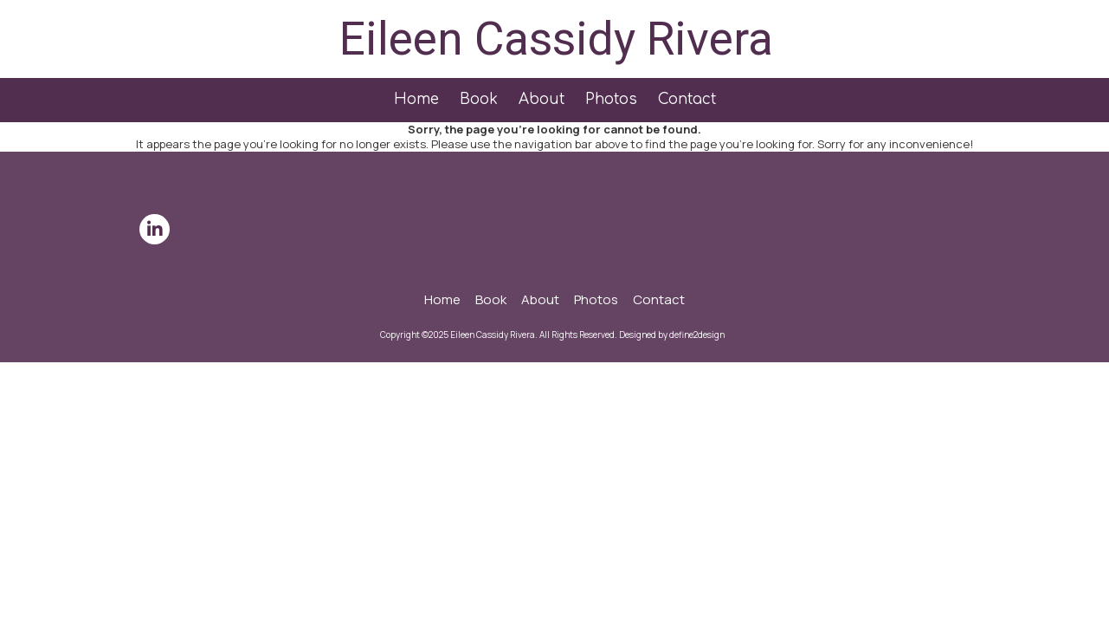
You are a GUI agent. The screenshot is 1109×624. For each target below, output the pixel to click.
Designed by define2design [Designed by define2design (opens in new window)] (672, 334)
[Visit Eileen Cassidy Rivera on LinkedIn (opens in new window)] (154, 229)
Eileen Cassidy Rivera (556, 38)
